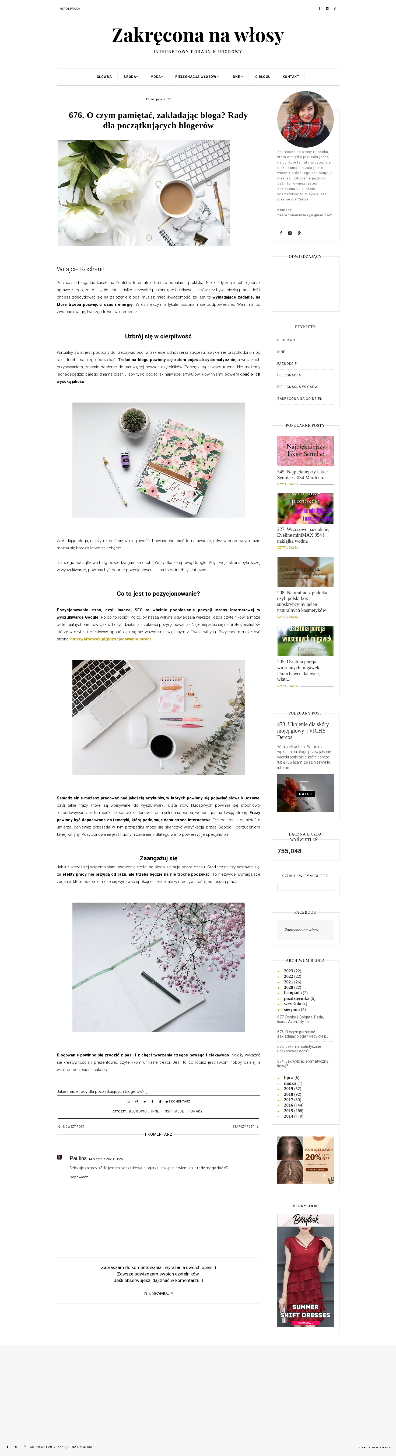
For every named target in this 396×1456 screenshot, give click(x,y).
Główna (104, 77)
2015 (289, 1110)
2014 (289, 1116)
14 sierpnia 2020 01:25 (105, 1159)
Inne (155, 1111)
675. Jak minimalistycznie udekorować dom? (299, 1048)
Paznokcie (287, 364)
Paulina (78, 1158)
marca (290, 1083)
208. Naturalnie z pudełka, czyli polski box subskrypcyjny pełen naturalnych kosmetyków (305, 603)
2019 (289, 1088)
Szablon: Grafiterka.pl (375, 1447)
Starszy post (246, 1126)
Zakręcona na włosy (198, 34)
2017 (289, 1099)
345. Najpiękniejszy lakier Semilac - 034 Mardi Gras (305, 477)
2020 (289, 987)
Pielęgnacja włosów (297, 387)
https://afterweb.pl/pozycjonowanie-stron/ (110, 639)
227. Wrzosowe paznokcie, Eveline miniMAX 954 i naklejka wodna (305, 537)
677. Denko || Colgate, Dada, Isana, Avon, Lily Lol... (300, 1019)
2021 (289, 981)
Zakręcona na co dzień (300, 399)
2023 (289, 970)
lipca (289, 1077)
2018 (289, 1094)
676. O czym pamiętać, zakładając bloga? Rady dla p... (303, 1034)
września (293, 1003)
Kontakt (291, 77)
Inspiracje (174, 1111)
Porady (195, 1111)
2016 (289, 1105)
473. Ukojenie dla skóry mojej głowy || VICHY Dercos (303, 730)
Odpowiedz (79, 1177)
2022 (289, 976)
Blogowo (138, 1111)
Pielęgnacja (289, 375)
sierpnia (292, 1009)
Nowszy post (71, 1126)
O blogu (263, 77)
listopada (293, 992)
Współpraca (69, 9)
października (297, 998)
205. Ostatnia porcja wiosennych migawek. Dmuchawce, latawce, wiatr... (305, 672)
